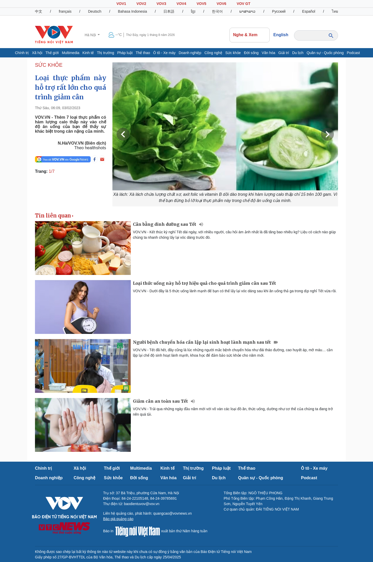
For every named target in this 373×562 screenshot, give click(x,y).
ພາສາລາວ (247, 11)
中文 (38, 11)
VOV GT (243, 4)
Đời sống (251, 53)
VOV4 (181, 4)
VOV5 (201, 4)
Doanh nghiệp (190, 53)
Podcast (353, 53)
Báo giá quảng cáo (118, 519)
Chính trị (22, 53)
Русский (278, 11)
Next (327, 134)
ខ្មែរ (193, 11)
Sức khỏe (233, 53)
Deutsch (94, 11)
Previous (123, 134)
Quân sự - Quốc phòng (325, 53)
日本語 (168, 11)
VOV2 (141, 4)
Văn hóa (268, 53)
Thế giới (52, 53)
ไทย (335, 11)
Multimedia (71, 53)
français (65, 11)
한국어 (217, 11)
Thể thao (143, 53)
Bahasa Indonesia (132, 11)
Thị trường (105, 53)
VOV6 (221, 4)
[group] (225, 134)
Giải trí (283, 53)
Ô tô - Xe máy (164, 53)
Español (308, 11)
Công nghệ (213, 53)
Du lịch (298, 53)
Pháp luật (125, 53)
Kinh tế (88, 53)
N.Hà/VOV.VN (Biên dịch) (82, 143)
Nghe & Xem (249, 35)
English (280, 35)
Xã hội (37, 53)
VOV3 (161, 4)
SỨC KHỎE (48, 65)
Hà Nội (91, 35)
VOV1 (121, 4)
